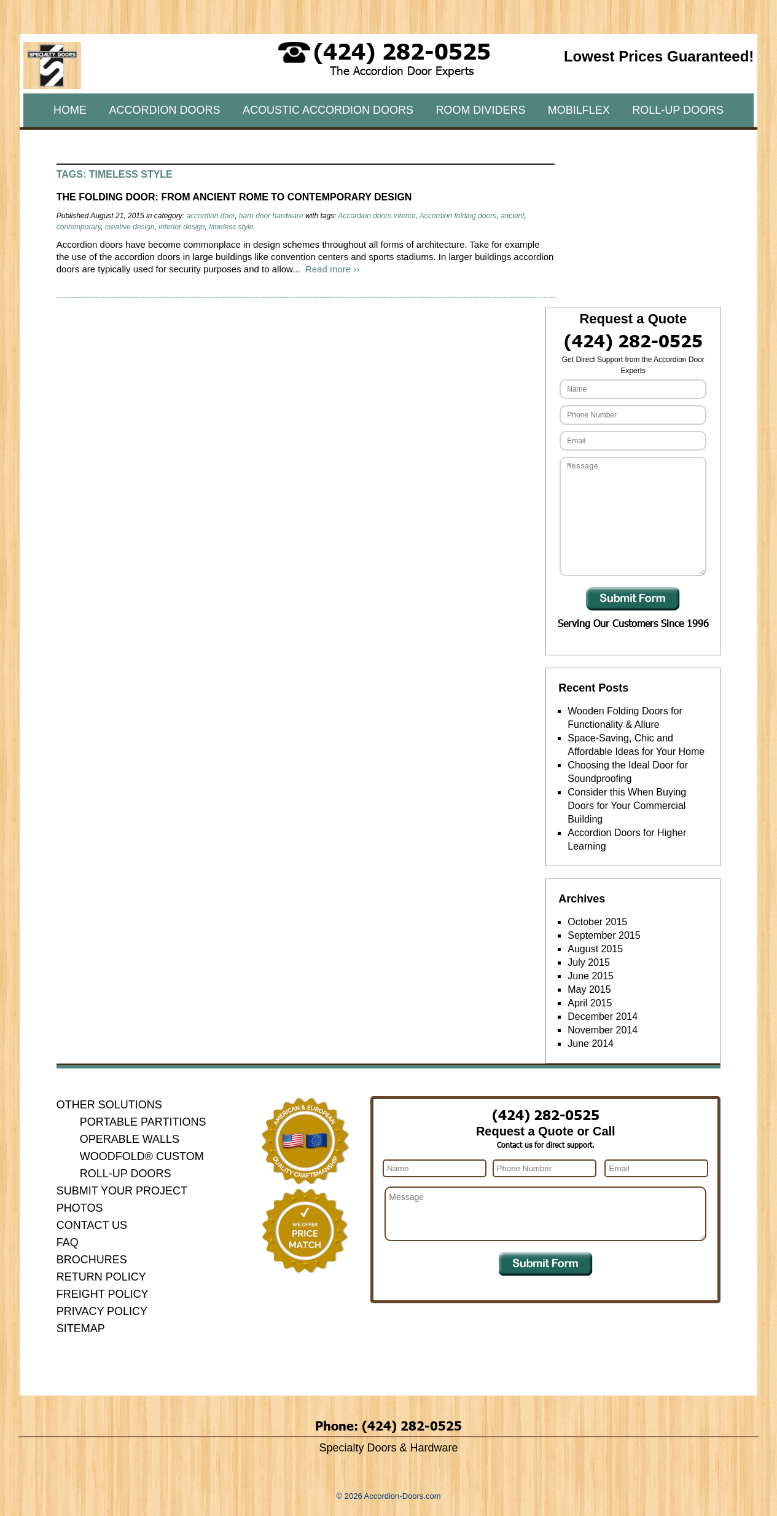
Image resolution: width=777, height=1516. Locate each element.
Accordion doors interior (376, 215)
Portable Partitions (143, 1122)
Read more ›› (332, 269)
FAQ (68, 1242)
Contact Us (92, 1225)
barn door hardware (271, 215)
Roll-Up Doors (678, 110)
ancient (513, 215)
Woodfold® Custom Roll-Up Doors (142, 1165)
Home (70, 110)
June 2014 (591, 1043)
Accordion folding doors (458, 215)
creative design (130, 227)
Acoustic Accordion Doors (328, 110)
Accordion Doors (164, 110)
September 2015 (604, 935)
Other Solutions (109, 1105)
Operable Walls (129, 1139)
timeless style (231, 227)
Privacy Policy (102, 1311)
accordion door (210, 215)
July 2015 (589, 962)
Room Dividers (480, 110)
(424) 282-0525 (402, 50)
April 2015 (590, 1003)
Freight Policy (103, 1294)
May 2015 (589, 989)
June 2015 (591, 976)
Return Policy (101, 1277)
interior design (181, 227)
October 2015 (597, 922)
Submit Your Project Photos (122, 1199)
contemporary (79, 227)
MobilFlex (579, 110)
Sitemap (81, 1328)
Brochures (92, 1259)
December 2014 (603, 1016)
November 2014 (603, 1030)
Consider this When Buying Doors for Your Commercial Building (627, 805)
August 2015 (595, 949)
